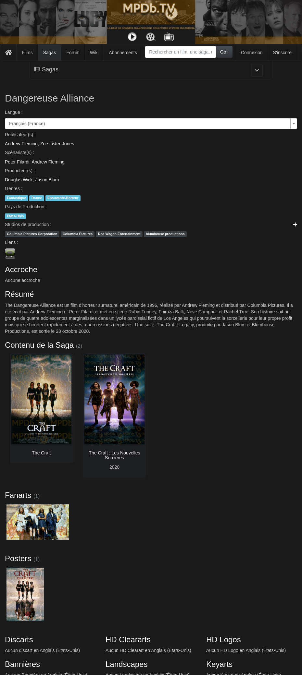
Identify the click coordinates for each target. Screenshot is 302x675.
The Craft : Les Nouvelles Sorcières (114, 455)
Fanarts (18, 495)
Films (27, 52)
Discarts (19, 639)
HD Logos (223, 639)
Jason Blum (47, 179)
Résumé (19, 294)
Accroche (21, 269)
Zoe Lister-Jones (57, 143)
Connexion (252, 52)
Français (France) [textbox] (27, 123)
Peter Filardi (17, 161)
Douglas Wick (19, 179)
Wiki (94, 52)
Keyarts (219, 664)
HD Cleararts (128, 639)
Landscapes (126, 664)
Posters (18, 558)
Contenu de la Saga (39, 345)
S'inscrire (282, 52)
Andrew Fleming (21, 143)
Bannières (22, 664)
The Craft (41, 452)
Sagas (49, 52)
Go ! (224, 51)
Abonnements (123, 52)
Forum (72, 52)
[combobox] (180, 52)
